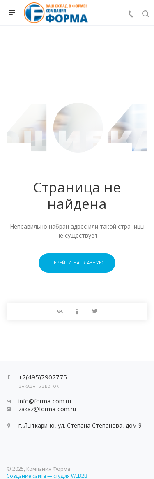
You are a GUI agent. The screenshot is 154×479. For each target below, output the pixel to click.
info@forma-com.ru (44, 401)
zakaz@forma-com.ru (47, 409)
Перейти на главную (76, 263)
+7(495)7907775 (42, 377)
